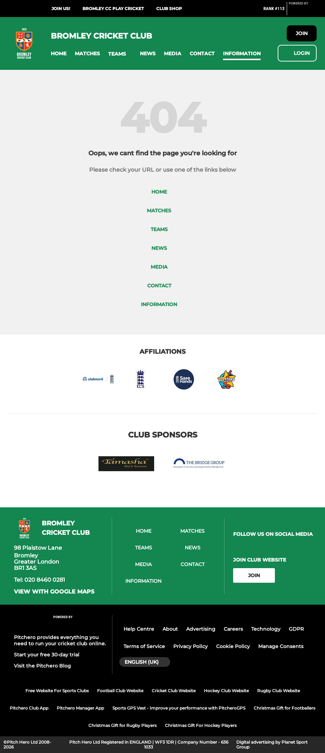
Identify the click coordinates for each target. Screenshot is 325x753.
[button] (59, 53)
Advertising (200, 629)
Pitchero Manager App (80, 708)
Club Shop (169, 8)
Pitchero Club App (29, 708)
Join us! (60, 8)
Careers (233, 629)
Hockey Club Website (226, 690)
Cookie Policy (233, 646)
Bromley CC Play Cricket (113, 8)
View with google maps (54, 591)
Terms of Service (144, 646)
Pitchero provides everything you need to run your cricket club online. (60, 640)
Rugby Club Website (278, 690)
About (170, 629)
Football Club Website (120, 690)
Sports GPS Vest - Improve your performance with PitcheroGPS (178, 708)
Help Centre (139, 629)
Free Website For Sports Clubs (57, 690)
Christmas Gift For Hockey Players (201, 725)
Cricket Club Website (174, 690)
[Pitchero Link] (303, 11)
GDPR (296, 629)
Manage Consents (280, 646)
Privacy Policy (190, 646)
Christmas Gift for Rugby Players (122, 725)
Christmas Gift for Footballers (284, 708)
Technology (265, 629)
